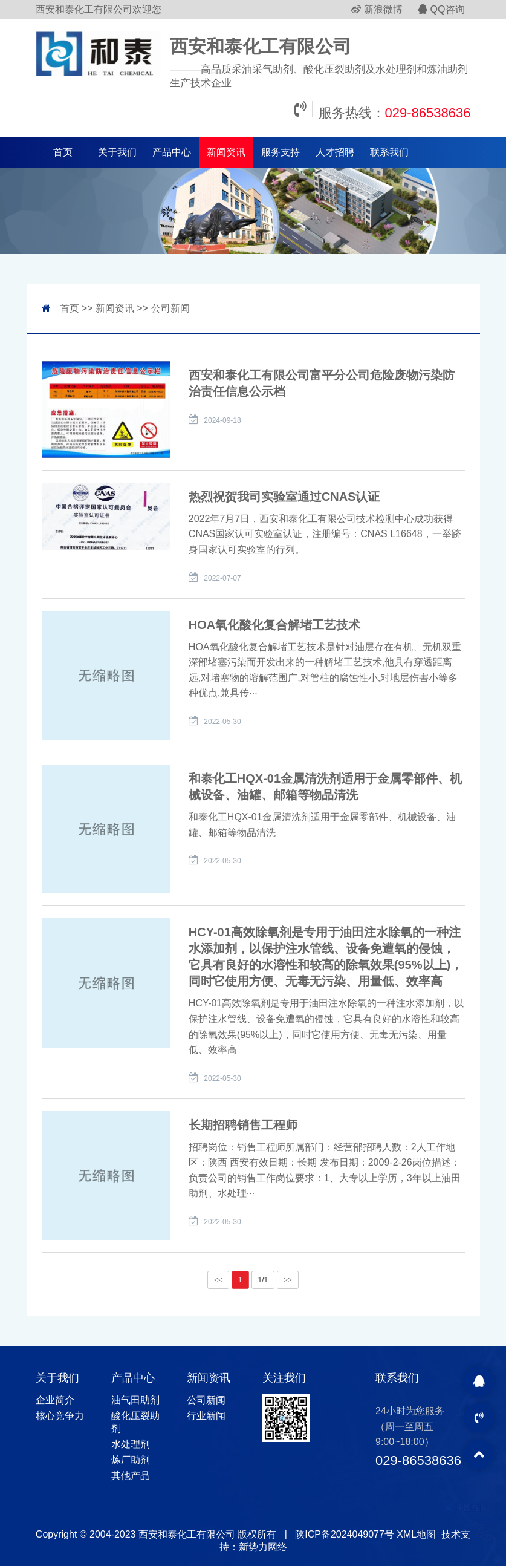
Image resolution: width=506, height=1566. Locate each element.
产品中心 (171, 152)
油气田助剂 (135, 1400)
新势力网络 (263, 1547)
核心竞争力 (60, 1416)
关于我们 (117, 152)
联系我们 (389, 152)
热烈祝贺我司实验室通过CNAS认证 (284, 496)
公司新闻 (170, 308)
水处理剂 (130, 1444)
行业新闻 (206, 1416)
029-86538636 (428, 112)
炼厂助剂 (130, 1460)
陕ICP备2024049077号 (344, 1534)
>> (288, 1280)
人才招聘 (335, 152)
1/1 (263, 1280)
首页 (63, 152)
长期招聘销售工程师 (243, 1125)
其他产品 (130, 1475)
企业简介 (55, 1400)
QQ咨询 (441, 9)
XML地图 (416, 1534)
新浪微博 (377, 9)
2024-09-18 (222, 420)
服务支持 (280, 152)
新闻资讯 (226, 152)
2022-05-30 (222, 721)
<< (218, 1280)
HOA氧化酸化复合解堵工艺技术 (274, 624)
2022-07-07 (222, 578)
